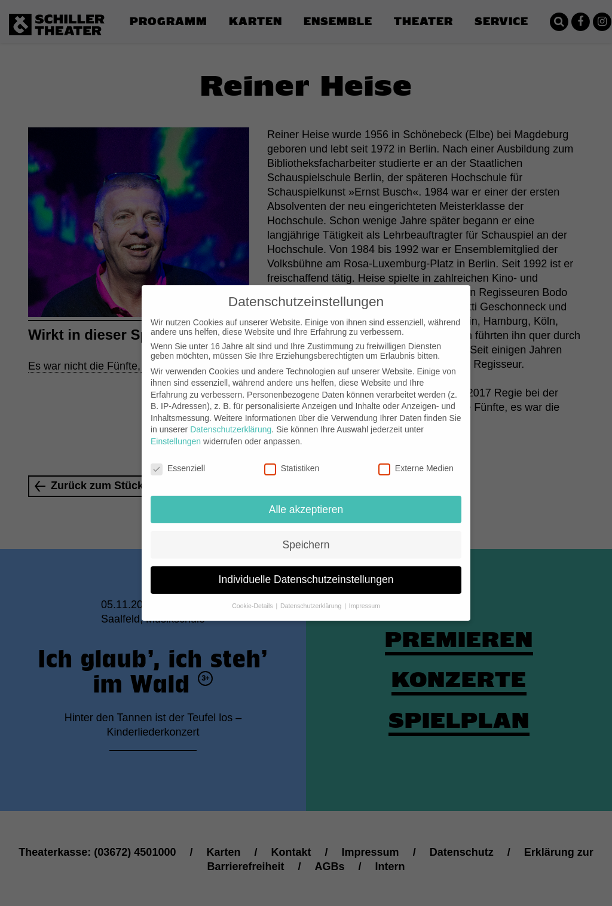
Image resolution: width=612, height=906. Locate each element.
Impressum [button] (364, 596)
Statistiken (292, 458)
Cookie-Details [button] (253, 596)
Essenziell (178, 458)
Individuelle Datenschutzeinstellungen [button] (306, 570)
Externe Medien (416, 458)
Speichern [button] (306, 535)
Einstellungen (176, 432)
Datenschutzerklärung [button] (311, 596)
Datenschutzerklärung (230, 420)
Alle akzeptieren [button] (306, 499)
